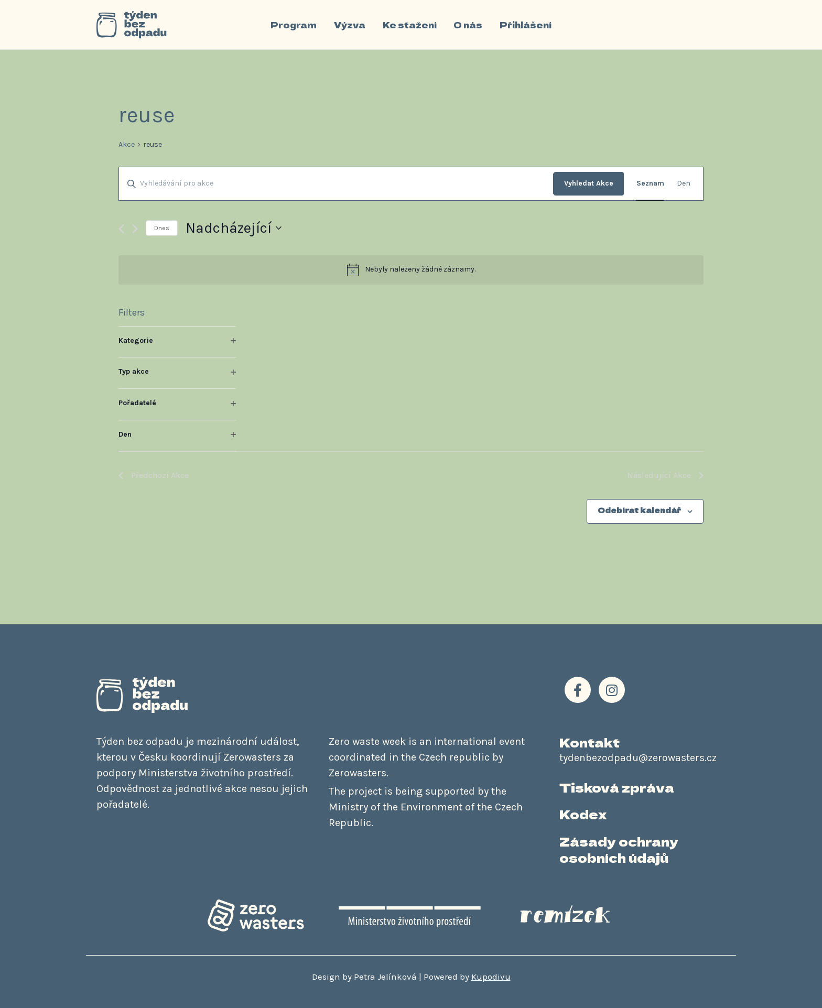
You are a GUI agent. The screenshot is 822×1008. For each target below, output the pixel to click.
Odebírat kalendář (639, 510)
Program (295, 24)
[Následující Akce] (135, 229)
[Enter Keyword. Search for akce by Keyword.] (336, 183)
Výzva (350, 24)
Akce (126, 144)
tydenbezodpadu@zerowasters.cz (638, 758)
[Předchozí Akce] (121, 229)
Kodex (583, 814)
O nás (467, 24)
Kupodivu (491, 976)
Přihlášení (525, 24)
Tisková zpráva (616, 787)
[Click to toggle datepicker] (234, 228)
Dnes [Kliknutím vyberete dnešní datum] (161, 228)
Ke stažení (410, 24)
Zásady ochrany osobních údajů (618, 849)
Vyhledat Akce (588, 183)
